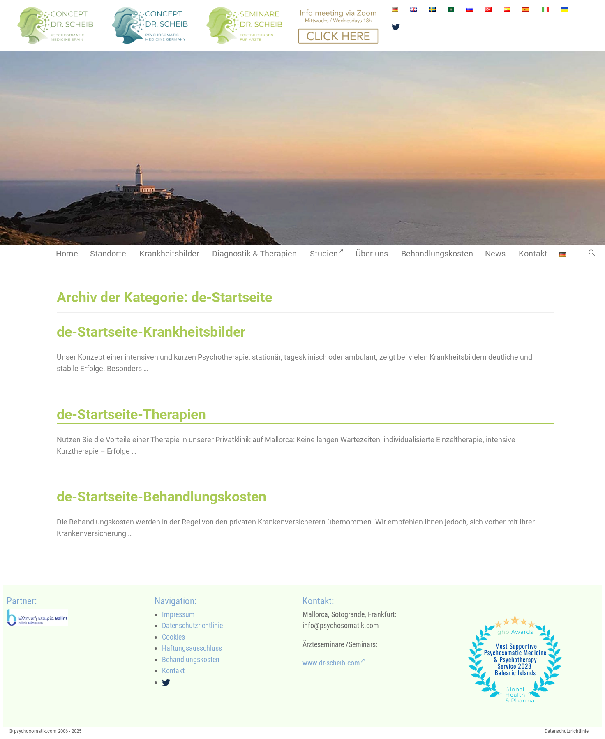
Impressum (178, 614)
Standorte (108, 254)
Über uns (372, 254)
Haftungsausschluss (192, 648)
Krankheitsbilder (169, 254)
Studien (327, 253)
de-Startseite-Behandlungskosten (161, 497)
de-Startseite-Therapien (131, 414)
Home (67, 254)
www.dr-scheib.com (333, 662)
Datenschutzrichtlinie (192, 625)
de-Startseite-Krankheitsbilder (151, 332)
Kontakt (533, 254)
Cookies (173, 637)
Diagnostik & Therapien (254, 254)
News (495, 254)
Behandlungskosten (437, 254)
